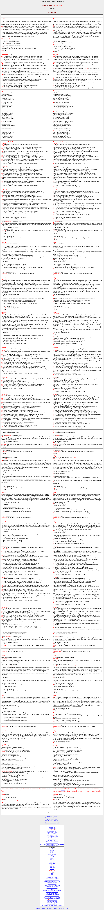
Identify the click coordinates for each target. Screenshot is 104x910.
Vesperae (48, 819)
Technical (61, 908)
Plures (51, 820)
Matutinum (49, 816)
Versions (38, 908)
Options (47, 823)
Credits (43, 908)
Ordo (58, 823)
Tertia (50, 817)
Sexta (54, 817)
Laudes (48, 788)
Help (67, 908)
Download (49, 908)
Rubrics (56, 908)
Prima (46, 817)
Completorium (54, 819)
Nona (58, 817)
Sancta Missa (52, 823)
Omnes (47, 820)
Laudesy (63, 790)
